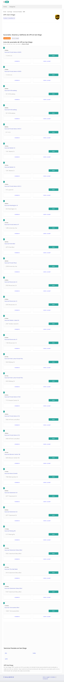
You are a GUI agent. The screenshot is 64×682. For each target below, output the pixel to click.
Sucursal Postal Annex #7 (12, 224)
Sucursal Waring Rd (10, 531)
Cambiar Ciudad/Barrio (9, 18)
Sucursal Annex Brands (11, 473)
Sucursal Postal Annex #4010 (13, 128)
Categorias (12, 6)
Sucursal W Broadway (11, 90)
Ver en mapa (15, 38)
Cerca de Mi (7, 38)
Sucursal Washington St (11, 205)
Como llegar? (47, 61)
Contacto (45, 679)
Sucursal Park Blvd (10, 243)
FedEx (34, 653)
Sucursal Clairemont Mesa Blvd (13, 550)
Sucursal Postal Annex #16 (12, 416)
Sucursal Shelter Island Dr (12, 320)
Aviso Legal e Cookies (49, 677)
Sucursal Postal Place (11, 263)
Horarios (17, 61)
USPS (6, 659)
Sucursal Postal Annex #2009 (13, 52)
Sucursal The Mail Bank (11, 569)
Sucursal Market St (10, 148)
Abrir (53, 55)
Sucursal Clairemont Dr (11, 492)
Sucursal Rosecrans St (11, 282)
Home (5, 6)
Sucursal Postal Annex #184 (13, 397)
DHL (6, 653)
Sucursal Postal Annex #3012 (13, 186)
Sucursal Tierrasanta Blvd (12, 607)
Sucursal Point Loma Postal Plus (14, 358)
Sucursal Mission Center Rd (12, 454)
